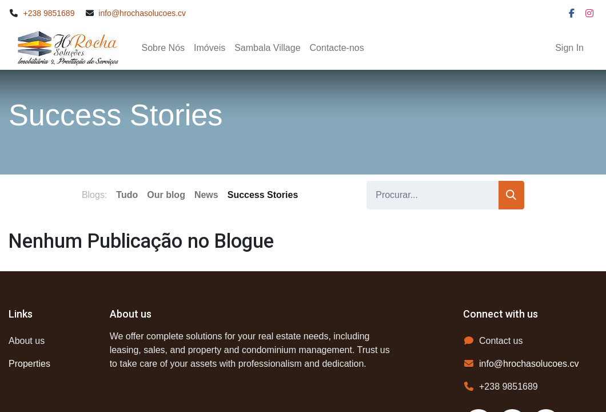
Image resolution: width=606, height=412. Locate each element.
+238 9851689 (49, 13)
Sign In (569, 48)
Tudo (127, 195)
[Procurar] (511, 195)
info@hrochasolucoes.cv (142, 13)
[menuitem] (163, 48)
